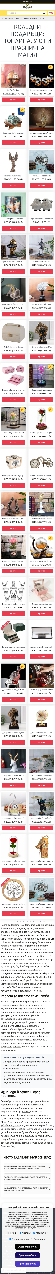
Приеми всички (28, 1263)
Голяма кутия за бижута (42, 604)
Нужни (12, 1232)
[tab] (27, 1167)
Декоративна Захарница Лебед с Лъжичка (14, 818)
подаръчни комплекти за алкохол (22, 1071)
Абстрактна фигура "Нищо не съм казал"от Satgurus (42, 133)
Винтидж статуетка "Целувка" (14, 518)
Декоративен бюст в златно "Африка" (14, 733)
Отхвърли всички (27, 1246)
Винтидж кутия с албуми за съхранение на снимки (14, 476)
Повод (26, 18)
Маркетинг (40, 1232)
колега (25, 1111)
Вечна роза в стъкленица (42, 390)
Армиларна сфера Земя (42, 176)
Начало (5, 18)
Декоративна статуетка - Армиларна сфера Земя (42, 904)
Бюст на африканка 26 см (42, 347)
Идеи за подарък (15, 18)
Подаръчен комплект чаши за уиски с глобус (42, 90)
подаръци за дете (11, 1022)
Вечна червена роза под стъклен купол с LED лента (42, 433)
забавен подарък (10, 1125)
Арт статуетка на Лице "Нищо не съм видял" (14, 261)
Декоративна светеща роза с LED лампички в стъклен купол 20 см (14, 861)
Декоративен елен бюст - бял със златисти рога (14, 775)
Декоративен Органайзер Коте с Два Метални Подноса (42, 775)
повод (11, 1146)
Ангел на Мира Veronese (13, 176)
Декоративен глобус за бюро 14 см (42, 733)
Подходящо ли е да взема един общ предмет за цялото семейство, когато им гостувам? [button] (24, 1167)
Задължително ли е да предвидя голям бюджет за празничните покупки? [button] (26, 1189)
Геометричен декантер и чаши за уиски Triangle (14, 604)
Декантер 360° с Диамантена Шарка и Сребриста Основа (14, 690)
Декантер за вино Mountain (42, 690)
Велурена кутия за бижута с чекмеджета (14, 390)
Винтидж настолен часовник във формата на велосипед (42, 476)
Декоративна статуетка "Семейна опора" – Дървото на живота (14, 904)
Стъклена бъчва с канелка (13, 133)
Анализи (25, 1232)
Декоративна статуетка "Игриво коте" (42, 861)
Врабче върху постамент (42, 518)
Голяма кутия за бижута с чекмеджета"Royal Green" (14, 647)
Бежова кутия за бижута (14, 347)
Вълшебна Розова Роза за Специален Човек (14, 561)
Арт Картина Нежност (14, 219)
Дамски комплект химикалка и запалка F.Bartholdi (42, 647)
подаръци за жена (27, 1032)
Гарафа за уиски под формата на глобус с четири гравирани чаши (42, 561)
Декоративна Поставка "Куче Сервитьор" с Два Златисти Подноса (42, 818)
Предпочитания (19, 1239)
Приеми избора (27, 1255)
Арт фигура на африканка (42, 304)
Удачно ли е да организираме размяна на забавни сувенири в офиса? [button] (25, 1178)
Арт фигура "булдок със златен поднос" (14, 304)
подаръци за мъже (11, 1046)
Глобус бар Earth (13, 90)
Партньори (38, 1239)
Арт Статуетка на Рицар (42, 261)
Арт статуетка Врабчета (42, 219)
